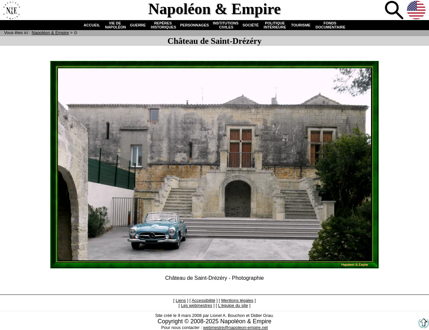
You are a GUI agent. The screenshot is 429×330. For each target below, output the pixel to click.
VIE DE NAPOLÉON (115, 25)
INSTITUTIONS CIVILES (225, 25)
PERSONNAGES (194, 25)
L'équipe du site (233, 305)
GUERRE (138, 25)
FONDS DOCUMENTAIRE (329, 25)
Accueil (11, 11)
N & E (50, 32)
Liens (181, 300)
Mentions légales (237, 300)
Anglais (417, 11)
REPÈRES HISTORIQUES (163, 25)
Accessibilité (203, 300)
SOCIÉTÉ (251, 25)
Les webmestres (196, 305)
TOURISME (301, 25)
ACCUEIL (92, 25)
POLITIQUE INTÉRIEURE (275, 25)
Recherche (395, 11)
